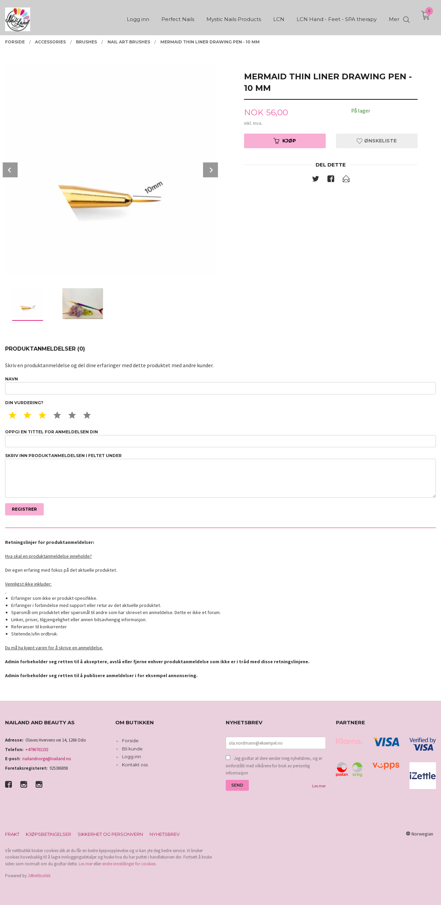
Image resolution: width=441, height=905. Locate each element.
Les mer (319, 785)
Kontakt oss (135, 764)
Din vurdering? (24, 402)
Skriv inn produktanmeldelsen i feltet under (220, 475)
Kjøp (285, 141)
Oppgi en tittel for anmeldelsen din (220, 438)
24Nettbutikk (39, 876)
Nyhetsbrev (164, 834)
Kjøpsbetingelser (48, 834)
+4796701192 (36, 749)
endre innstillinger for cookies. (129, 864)
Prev (10, 169)
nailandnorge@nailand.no (46, 759)
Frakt (12, 834)
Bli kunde (132, 748)
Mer (394, 17)
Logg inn (131, 756)
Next (210, 169)
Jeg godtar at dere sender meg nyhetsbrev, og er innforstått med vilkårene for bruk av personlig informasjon (274, 765)
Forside (130, 740)
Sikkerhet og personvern (110, 834)
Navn (220, 385)
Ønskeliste (377, 141)
